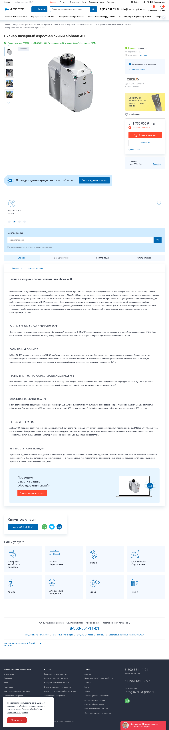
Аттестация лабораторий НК (97, 696)
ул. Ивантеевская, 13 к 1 (24, 2)
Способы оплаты (138, 69)
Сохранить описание (35, 268)
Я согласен (16, 720)
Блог (84, 2)
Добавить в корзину (147, 135)
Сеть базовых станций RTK (96, 709)
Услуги (63, 2)
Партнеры (8, 687)
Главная (7, 24)
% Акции (53, 2)
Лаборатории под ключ (54, 696)
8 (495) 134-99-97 (109, 9)
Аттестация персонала (94, 700)
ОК (157, 240)
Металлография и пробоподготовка (135, 17)
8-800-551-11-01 (23, 527)
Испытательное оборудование (101, 17)
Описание (22, 258)
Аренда (87, 674)
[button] (9, 222)
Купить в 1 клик (134, 150)
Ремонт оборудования (94, 704)
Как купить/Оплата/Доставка (17, 691)
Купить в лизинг (144, 258)
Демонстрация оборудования (97, 713)
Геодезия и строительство (15, 17)
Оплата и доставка (96, 2)
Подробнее (157, 164)
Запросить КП (145, 143)
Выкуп (87, 687)
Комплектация (102, 258)
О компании (74, 2)
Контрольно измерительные (71, 17)
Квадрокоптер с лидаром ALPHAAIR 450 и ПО (20, 644)
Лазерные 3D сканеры (50, 24)
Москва (8, 2)
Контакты (110, 2)
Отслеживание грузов (13, 696)
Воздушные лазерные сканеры (78, 24)
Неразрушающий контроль (43, 17)
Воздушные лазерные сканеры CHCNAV (113, 24)
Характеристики (61, 258)
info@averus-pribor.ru (133, 9)
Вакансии (8, 678)
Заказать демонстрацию (94, 180)
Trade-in (88, 683)
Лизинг (87, 691)
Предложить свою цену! (141, 128)
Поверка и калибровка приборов (98, 678)
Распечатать (17, 268)
